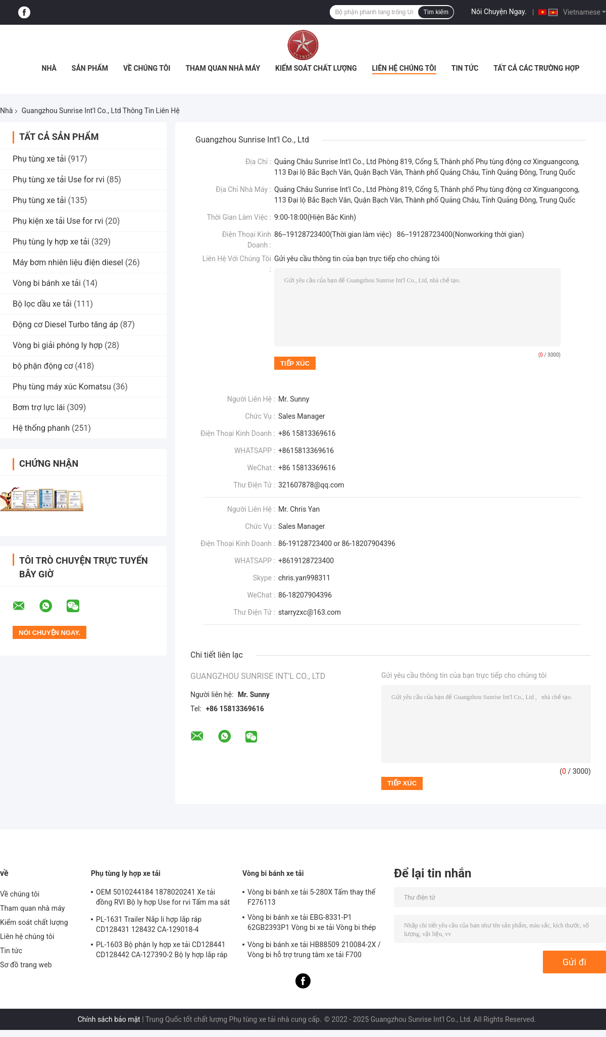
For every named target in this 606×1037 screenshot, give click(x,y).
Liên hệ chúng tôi (404, 68)
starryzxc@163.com (309, 612)
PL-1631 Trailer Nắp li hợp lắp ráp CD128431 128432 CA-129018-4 (148, 924)
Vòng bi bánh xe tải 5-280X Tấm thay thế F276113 (311, 897)
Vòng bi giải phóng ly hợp (58, 345)
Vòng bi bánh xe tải (47, 283)
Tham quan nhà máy (222, 68)
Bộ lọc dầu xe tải (42, 304)
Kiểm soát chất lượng (316, 68)
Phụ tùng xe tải (40, 159)
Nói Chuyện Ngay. (499, 12)
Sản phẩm (90, 68)
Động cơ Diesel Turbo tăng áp (65, 324)
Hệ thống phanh (41, 428)
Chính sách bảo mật (109, 1019)
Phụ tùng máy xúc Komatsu (62, 386)
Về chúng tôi (147, 68)
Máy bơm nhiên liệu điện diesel (68, 262)
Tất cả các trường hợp (536, 68)
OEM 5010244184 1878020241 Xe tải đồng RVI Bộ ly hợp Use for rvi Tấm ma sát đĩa (163, 898)
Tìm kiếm (435, 12)
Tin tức (465, 68)
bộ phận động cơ (43, 366)
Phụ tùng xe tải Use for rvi (59, 179)
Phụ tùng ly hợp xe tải (51, 241)
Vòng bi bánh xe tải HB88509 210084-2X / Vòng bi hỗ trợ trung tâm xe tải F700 (314, 950)
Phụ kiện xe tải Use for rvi (58, 221)
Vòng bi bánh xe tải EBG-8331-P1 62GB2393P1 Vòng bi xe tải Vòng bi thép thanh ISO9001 (311, 923)
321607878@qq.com (311, 485)
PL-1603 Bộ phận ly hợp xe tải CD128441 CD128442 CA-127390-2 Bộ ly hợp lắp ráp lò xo (161, 951)
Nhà (49, 68)
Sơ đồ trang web (26, 965)
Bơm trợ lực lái (39, 407)
